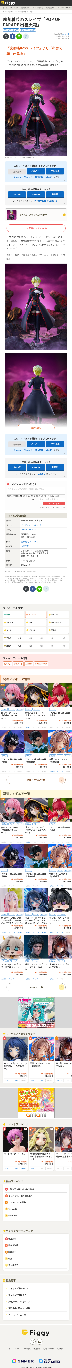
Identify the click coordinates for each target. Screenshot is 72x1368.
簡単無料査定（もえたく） (46, 200)
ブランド (31, 630)
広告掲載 (27, 1348)
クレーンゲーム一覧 (17, 1314)
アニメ (11, 709)
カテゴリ (53, 614)
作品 (29, 622)
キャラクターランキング (18, 1230)
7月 (30, 638)
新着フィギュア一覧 (16, 794)
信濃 (10, 1258)
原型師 (52, 630)
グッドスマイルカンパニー (33, 525)
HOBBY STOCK (41, 664)
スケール (20, 709)
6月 (19, 638)
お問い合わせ (48, 1348)
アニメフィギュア (28, 30)
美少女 (4, 709)
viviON (49, 177)
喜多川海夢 (13, 1245)
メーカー (8, 630)
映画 (27, 961)
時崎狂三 (12, 1252)
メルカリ (17, 194)
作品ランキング (13, 1181)
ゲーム (60, 756)
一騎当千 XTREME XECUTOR (21, 1189)
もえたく (41, 473)
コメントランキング (15, 1124)
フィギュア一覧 (36, 987)
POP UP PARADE (28, 529)
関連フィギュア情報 (16, 679)
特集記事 (9, 1280)
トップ (5, 8)
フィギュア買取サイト (18, 1295)
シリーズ (8, 622)
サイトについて (15, 1348)
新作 (7, 614)
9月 (52, 638)
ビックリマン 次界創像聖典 (20, 1195)
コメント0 (65, 34)
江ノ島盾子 (13, 1265)
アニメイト (36, 170)
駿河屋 (55, 194)
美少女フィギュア (11, 30)
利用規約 (60, 1348)
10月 (63, 638)
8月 (41, 638)
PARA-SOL (13, 1215)
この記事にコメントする (36, 228)
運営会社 (36, 1348)
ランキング (31, 614)
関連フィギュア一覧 (36, 779)
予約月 (7, 638)
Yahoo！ (28, 177)
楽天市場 (39, 177)
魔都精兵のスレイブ (27, 8)
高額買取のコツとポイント (20, 1301)
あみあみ (36, 194)
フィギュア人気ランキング (19, 1033)
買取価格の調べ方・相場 (19, 1308)
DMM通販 (54, 170)
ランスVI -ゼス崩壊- (17, 1202)
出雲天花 (40, 8)
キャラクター (54, 622)
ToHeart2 (12, 1209)
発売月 (7, 646)
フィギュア (14, 8)
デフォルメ (61, 914)
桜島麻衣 (12, 1239)
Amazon (17, 177)
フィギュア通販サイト (18, 1288)
